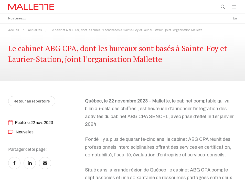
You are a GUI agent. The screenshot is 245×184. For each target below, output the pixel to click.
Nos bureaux (17, 18)
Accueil (17, 29)
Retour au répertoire (33, 112)
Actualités (39, 29)
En (235, 18)
